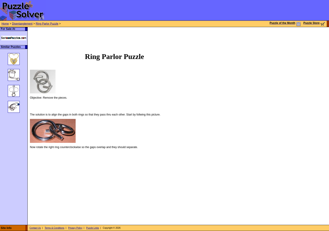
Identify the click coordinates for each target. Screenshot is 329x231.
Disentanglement (22, 23)
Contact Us (35, 228)
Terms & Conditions (54, 228)
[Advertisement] (111, 37)
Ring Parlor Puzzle (47, 23)
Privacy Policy (75, 228)
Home (5, 23)
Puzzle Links (92, 228)
